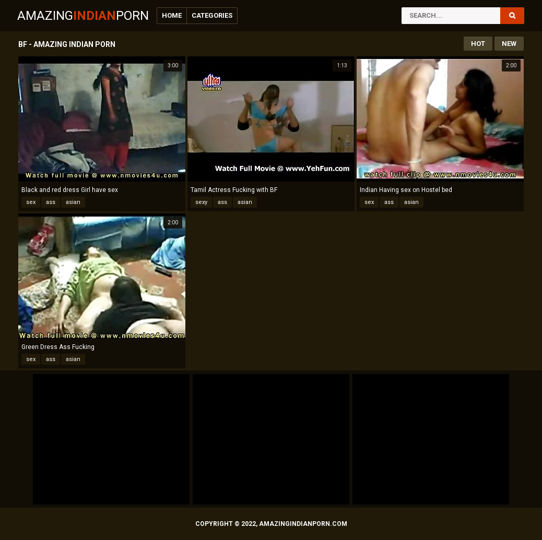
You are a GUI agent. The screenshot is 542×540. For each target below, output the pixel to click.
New (509, 43)
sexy (201, 202)
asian (73, 202)
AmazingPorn (83, 15)
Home (172, 15)
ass (50, 202)
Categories (212, 15)
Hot (478, 43)
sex (31, 202)
